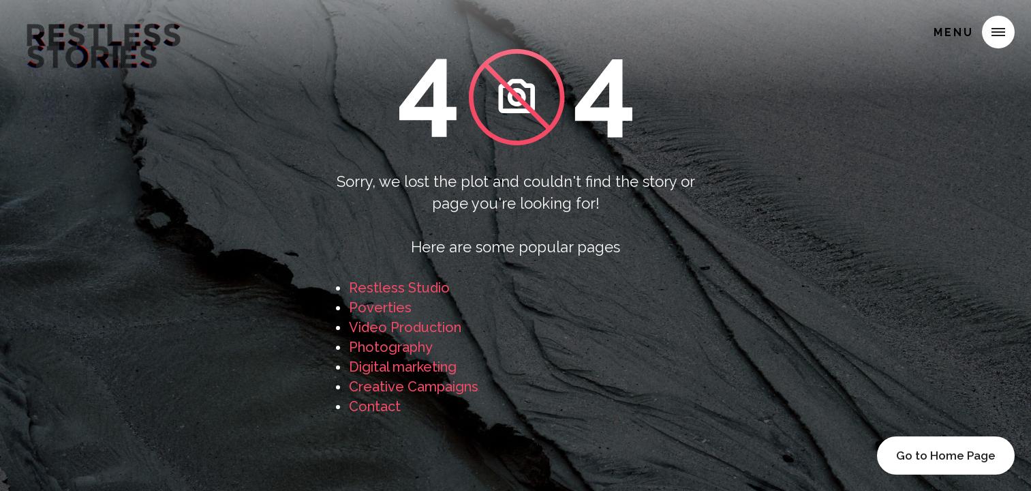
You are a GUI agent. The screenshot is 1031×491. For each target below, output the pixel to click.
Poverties (380, 307)
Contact (375, 406)
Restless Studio (399, 288)
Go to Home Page (946, 455)
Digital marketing (403, 367)
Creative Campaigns (413, 386)
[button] (998, 32)
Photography (391, 347)
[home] (103, 30)
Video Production (405, 327)
